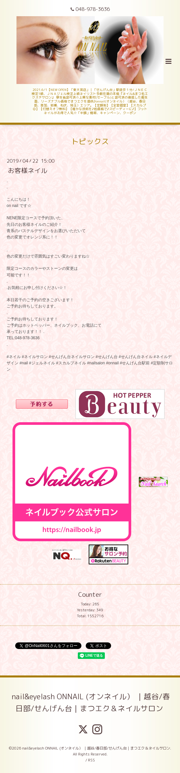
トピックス (90, 141)
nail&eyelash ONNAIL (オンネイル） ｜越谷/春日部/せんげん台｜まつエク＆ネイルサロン (91, 702)
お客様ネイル (27, 170)
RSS (91, 760)
